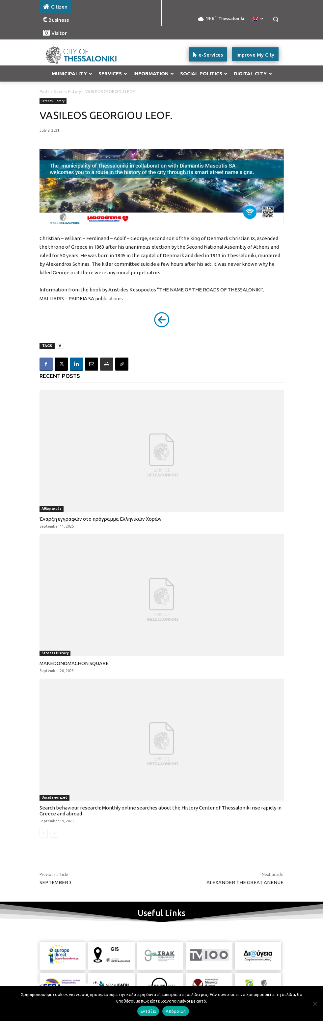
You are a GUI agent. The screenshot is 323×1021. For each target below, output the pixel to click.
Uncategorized (54, 797)
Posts (44, 91)
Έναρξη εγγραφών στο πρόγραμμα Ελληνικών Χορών (101, 519)
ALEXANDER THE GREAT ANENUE (244, 882)
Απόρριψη (176, 1011)
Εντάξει (148, 1011)
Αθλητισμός (51, 508)
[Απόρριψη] (314, 1003)
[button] (275, 19)
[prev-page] (44, 833)
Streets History (67, 91)
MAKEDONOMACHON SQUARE (74, 663)
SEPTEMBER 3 (56, 882)
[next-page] (54, 833)
